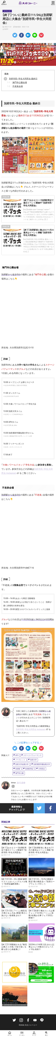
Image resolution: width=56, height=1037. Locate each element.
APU (16, 755)
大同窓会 (41, 769)
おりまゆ (21, 782)
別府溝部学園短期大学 (41, 764)
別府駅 (17, 769)
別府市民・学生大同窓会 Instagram (31, 729)
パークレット (20, 760)
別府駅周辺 (29, 769)
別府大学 (33, 760)
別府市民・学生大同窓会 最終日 (23, 78)
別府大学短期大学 (22, 764)
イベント (7, 11)
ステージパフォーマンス (32, 755)
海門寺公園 (19, 773)
